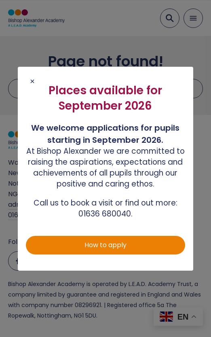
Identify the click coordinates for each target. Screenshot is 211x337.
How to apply (105, 245)
